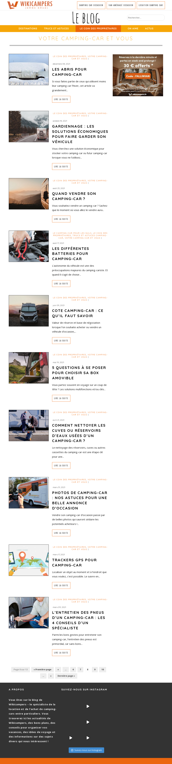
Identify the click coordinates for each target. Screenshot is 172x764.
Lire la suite (61, 99)
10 (102, 669)
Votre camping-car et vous (82, 238)
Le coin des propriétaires (98, 28)
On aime (133, 28)
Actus (149, 28)
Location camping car (151, 5)
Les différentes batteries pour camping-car (70, 253)
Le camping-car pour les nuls (72, 233)
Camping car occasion (91, 5)
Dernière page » (66, 675)
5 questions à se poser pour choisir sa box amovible (79, 372)
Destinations (28, 28)
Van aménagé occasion (121, 5)
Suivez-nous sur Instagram (86, 734)
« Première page (42, 669)
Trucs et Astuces (56, 28)
